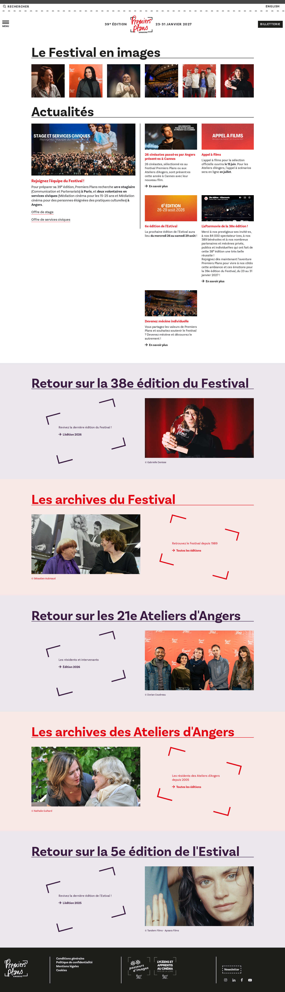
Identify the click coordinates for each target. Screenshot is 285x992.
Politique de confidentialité (74, 962)
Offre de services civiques (50, 219)
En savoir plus (158, 186)
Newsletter (231, 969)
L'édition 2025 (72, 903)
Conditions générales (70, 958)
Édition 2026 (71, 667)
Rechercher (15, 7)
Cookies (61, 970)
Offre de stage (42, 212)
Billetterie (270, 24)
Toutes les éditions (188, 550)
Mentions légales (67, 966)
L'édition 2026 (72, 434)
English (273, 6)
